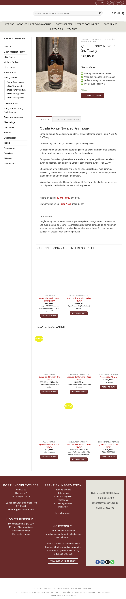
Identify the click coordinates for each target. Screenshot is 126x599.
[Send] (100, 13)
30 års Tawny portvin (15, 94)
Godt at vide (111, 24)
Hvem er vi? (21, 493)
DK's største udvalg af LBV (21, 524)
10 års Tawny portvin (15, 86)
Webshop (22, 24)
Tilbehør (8, 158)
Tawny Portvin (10, 78)
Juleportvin (9, 127)
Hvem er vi (71, 29)
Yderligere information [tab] (67, 119)
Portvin (7, 47)
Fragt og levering (63, 490)
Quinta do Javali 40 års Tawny (108, 445)
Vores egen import (89, 24)
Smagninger (10, 148)
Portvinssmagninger (21, 531)
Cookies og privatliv (45, 589)
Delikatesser (10, 138)
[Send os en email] (118, 3)
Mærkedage (9, 122)
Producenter (10, 164)
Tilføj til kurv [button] (49, 315)
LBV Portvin (9, 57)
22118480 (21, 506)
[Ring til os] (122, 3)
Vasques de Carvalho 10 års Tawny (79, 445)
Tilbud (7, 143)
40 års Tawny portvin (15, 98)
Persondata (63, 500)
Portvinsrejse (65, 24)
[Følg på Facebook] (109, 3)
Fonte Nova (65, 204)
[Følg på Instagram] (113, 3)
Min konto (63, 507)
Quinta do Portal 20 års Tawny (49, 445)
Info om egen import (21, 496)
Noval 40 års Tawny (108, 377)
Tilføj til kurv (92, 95)
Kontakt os (56, 29)
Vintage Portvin (11, 62)
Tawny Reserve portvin (16, 82)
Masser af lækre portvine (21, 527)
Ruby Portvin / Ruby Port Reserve (13, 110)
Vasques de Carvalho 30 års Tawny (79, 299)
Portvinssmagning (41, 24)
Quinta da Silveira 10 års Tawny (49, 378)
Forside (9, 24)
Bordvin (7, 133)
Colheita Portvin (11, 103)
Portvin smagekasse (13, 117)
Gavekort (8, 153)
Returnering (63, 493)
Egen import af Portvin (14, 52)
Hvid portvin (9, 67)
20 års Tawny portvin (16, 90)
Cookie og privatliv (63, 503)
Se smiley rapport (63, 513)
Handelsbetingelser (63, 496)
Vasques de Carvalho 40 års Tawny (79, 378)
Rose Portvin (10, 72)
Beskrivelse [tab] (44, 119)
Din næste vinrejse (21, 534)
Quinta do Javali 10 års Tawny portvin (49, 299)
